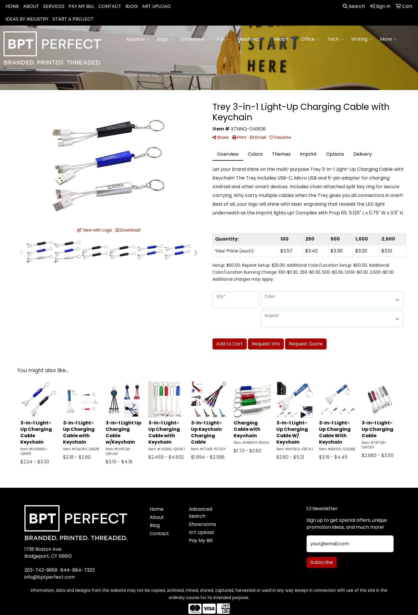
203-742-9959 (40, 570)
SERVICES (53, 6)
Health (283, 39)
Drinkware (195, 39)
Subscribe (321, 562)
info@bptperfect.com (49, 577)
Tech (335, 39)
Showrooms (202, 524)
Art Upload (201, 532)
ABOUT (31, 6)
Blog (155, 525)
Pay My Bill (200, 540)
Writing (361, 39)
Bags (165, 39)
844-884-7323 (77, 570)
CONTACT (109, 6)
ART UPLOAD (156, 6)
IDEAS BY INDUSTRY (27, 19)
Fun (223, 39)
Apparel (137, 39)
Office (310, 39)
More (388, 39)
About (157, 517)
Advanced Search (200, 512)
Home (156, 509)
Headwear (251, 39)
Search (354, 6)
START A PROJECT (73, 19)
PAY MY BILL (81, 6)
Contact (159, 533)
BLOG (131, 6)
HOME (12, 6)
